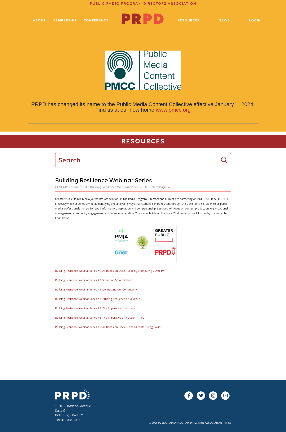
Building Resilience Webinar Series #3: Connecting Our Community (96, 289)
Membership (64, 20)
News (224, 20)
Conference (96, 20)
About (39, 20)
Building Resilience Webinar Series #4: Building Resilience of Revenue (97, 299)
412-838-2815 (71, 420)
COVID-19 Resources (68, 187)
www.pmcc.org (173, 110)
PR (143, 20)
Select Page (158, 187)
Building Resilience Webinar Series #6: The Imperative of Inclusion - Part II (100, 317)
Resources (189, 20)
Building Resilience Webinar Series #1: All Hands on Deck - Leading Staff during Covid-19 (109, 270)
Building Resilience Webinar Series (114, 187)
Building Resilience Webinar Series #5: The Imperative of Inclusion (95, 308)
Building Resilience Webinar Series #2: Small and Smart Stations (94, 280)
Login (255, 20)
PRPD (74, 395)
